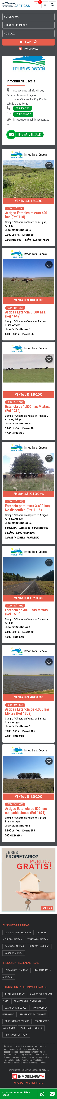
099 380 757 (22, 108)
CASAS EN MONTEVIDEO (15, 1008)
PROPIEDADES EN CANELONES (33, 1014)
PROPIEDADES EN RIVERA (16, 1035)
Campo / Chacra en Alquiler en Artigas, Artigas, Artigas (27, 516)
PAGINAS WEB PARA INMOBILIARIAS (28, 1083)
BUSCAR (28, 42)
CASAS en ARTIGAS (13, 953)
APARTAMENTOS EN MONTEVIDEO (28, 1001)
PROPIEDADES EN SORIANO (17, 1021)
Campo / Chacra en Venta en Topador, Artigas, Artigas (26, 417)
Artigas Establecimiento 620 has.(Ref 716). (26, 215)
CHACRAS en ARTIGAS (39, 946)
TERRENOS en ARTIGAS (38, 939)
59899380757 (23, 114)
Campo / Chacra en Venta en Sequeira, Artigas (26, 621)
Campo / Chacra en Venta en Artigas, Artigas (26, 223)
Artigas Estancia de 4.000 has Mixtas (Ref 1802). (27, 711)
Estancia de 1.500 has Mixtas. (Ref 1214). (27, 409)
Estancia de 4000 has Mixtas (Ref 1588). (26, 612)
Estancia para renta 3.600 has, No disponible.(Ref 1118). (27, 508)
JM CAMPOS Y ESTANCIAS (16, 970)
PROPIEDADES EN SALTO (31, 1028)
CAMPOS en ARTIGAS (14, 946)
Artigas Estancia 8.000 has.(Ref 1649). (25, 314)
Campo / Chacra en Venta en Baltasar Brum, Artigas (26, 323)
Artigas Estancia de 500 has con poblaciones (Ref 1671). (26, 811)
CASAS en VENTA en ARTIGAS (18, 932)
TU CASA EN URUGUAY (14, 994)
